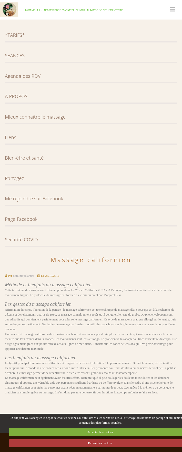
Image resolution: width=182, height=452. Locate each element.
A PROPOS (16, 96)
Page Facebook (21, 219)
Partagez (14, 178)
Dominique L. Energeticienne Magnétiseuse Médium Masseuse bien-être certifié (74, 10)
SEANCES (15, 55)
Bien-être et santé (24, 157)
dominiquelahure (23, 275)
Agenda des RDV (22, 76)
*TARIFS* (15, 35)
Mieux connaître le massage (35, 116)
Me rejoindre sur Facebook (34, 198)
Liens (10, 137)
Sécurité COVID (21, 239)
